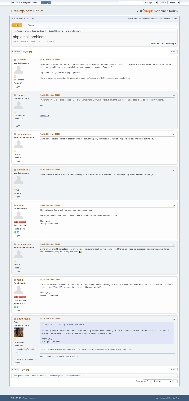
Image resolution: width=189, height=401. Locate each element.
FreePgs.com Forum (27, 11)
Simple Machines (29, 398)
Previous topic (157, 44)
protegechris (24, 134)
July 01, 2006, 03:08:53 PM (50, 59)
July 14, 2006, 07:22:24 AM (50, 319)
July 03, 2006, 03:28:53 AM (50, 205)
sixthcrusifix (23, 318)
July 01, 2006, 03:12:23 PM (50, 95)
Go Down (16, 52)
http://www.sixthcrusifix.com (67, 357)
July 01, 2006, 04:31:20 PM (50, 134)
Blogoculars (44, 115)
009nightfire (23, 169)
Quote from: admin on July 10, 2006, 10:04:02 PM (64, 325)
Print (173, 52)
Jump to (139, 381)
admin (20, 205)
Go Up (15, 369)
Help (156, 398)
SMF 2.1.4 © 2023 (15, 398)
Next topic (171, 44)
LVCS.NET (138, 19)
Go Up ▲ (176, 398)
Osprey (21, 95)
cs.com (73, 284)
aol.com (63, 284)
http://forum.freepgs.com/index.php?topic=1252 (60, 72)
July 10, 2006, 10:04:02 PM (50, 280)
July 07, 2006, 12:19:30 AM (50, 244)
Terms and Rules (166, 398)
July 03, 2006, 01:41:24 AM (50, 169)
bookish (21, 59)
